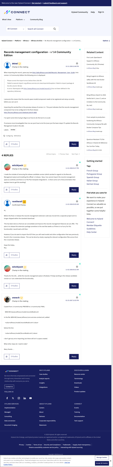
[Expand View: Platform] (24, 19)
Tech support (78, 421)
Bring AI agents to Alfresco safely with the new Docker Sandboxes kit (95, 79)
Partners (42, 416)
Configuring (9, 136)
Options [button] (105, 41)
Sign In (101, 12)
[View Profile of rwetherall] (17, 201)
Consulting (8, 416)
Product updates (79, 391)
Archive (13, 130)
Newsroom (42, 425)
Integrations (43, 387)
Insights (42, 383)
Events (76, 408)
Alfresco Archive (36, 41)
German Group (93, 184)
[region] (56, 461)
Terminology (78, 379)
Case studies (43, 374)
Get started (36, 3)
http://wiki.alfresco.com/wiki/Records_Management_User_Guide (53, 73)
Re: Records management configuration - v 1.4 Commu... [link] (63, 41)
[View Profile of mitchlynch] (17, 165)
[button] (6, 144)
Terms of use (37, 445)
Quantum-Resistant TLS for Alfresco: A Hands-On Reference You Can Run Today (97, 142)
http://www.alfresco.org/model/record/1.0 (37, 88)
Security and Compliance (52, 445)
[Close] (110, 460)
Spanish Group (93, 177)
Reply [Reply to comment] (74, 189)
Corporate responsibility (47, 421)
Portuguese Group (94, 174)
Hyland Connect (7, 41)
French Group (92, 170)
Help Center (92, 232)
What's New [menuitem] (6, 19)
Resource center (79, 374)
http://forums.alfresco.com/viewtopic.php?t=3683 (20, 112)
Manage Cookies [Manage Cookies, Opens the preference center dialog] (102, 457)
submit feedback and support (55, 3)
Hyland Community (79, 12)
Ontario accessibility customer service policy (44, 447)
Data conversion (9, 421)
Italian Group (92, 180)
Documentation (79, 416)
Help (93, 12)
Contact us (9, 387)
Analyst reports (44, 379)
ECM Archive (17, 136)
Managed (7, 412)
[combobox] (42, 29)
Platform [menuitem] (19, 19)
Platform (18, 41)
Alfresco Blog (91, 68)
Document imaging (10, 425)
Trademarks (67, 445)
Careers (41, 408)
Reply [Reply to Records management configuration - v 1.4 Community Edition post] (74, 144)
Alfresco (26, 41)
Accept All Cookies (102, 463)
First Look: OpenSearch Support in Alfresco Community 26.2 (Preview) (95, 61)
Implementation (9, 408)
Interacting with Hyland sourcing (71, 447)
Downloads (78, 383)
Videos (76, 387)
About (41, 412)
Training (77, 412)
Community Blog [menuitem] (36, 19)
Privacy (21, 445)
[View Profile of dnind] (15, 63)
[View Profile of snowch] (15, 297)
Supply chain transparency (82, 445)
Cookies (28, 445)
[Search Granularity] (15, 29)
